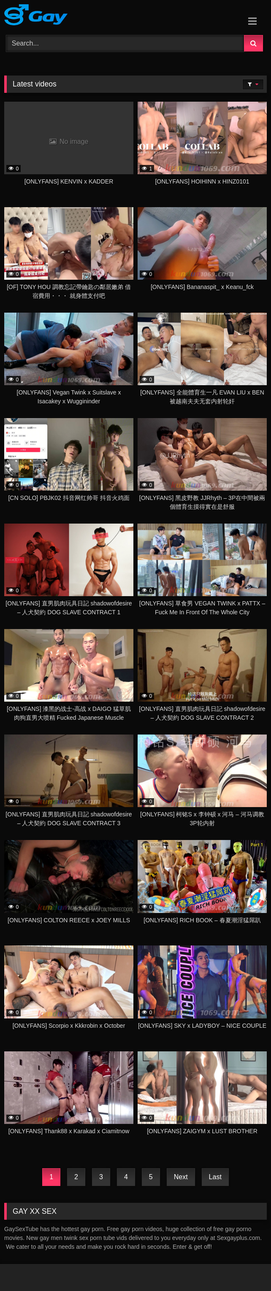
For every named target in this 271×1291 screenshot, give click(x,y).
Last (215, 1176)
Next (181, 1176)
